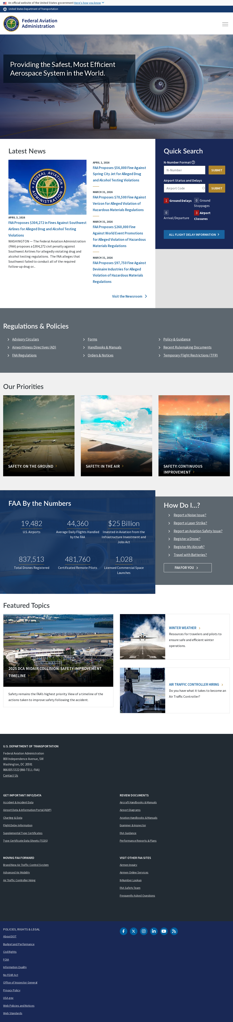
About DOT (9, 936)
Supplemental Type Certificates (23, 833)
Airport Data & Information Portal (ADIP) (27, 810)
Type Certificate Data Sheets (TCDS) (25, 840)
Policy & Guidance (176, 339)
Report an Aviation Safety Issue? (198, 531)
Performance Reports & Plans (138, 840)
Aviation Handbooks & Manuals (138, 818)
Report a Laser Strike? (190, 523)
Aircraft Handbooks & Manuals (138, 802)
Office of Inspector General (20, 982)
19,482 (31, 523)
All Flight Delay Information (194, 234)
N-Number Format (177, 162)
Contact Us (10, 775)
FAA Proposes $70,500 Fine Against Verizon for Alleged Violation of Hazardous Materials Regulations (119, 203)
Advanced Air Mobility (16, 872)
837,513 (31, 559)
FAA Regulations (24, 355)
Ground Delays (180, 200)
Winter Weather (184, 627)
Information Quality (15, 967)
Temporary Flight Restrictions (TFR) (190, 355)
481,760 (77, 559)
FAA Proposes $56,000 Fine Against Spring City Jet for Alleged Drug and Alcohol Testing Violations (119, 174)
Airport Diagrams (130, 810)
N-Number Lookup (131, 880)
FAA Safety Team (130, 888)
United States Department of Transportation (33, 9)
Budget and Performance (19, 944)
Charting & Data (12, 818)
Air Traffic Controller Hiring (196, 684)
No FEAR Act (10, 975)
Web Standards (12, 1013)
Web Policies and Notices (19, 1005)
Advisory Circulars (25, 339)
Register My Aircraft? (189, 546)
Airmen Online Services (134, 872)
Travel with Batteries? (190, 554)
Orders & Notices (100, 355)
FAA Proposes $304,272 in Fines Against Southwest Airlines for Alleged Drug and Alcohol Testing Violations (47, 229)
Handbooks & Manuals (104, 347)
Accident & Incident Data (18, 802)
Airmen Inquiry (128, 865)
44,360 (77, 523)
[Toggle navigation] (225, 24)
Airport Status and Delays (183, 180)
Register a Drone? (187, 538)
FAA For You (188, 567)
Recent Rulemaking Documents (187, 347)
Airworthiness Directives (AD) (34, 347)
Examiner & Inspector (133, 825)
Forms (92, 339)
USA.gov (8, 998)
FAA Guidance (128, 833)
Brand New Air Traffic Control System (26, 865)
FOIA (6, 959)
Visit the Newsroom (129, 296)
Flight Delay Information (17, 825)
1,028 (124, 559)
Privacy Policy (11, 990)
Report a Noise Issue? (190, 515)
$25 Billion (124, 523)
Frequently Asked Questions (137, 895)
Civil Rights (10, 952)
